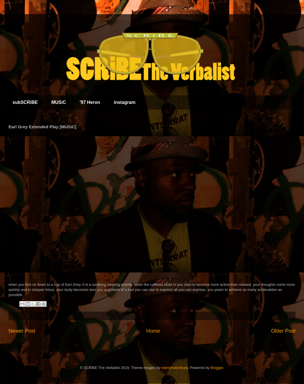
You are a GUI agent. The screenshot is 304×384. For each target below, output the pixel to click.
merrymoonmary (174, 368)
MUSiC (58, 102)
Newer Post (22, 331)
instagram (124, 102)
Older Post (283, 331)
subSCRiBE (25, 102)
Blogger (217, 368)
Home (153, 331)
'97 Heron (89, 102)
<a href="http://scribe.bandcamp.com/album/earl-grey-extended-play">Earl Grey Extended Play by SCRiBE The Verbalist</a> (79, 204)
